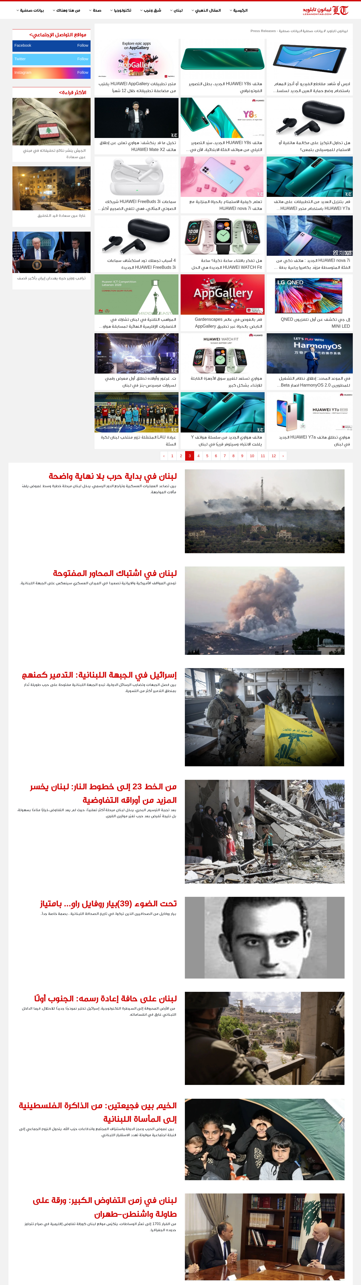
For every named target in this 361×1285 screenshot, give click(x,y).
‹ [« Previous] (164, 456)
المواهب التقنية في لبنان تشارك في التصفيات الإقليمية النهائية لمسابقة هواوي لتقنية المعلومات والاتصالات (138, 326)
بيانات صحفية (312, 31)
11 (263, 456)
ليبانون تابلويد (336, 31)
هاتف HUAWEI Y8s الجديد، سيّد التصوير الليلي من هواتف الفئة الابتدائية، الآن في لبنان (226, 149)
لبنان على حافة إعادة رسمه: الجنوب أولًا (105, 998)
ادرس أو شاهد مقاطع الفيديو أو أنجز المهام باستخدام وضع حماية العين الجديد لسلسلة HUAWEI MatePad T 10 (312, 90)
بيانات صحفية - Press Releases (275, 31)
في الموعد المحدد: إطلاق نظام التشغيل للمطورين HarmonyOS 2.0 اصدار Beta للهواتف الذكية (314, 385)
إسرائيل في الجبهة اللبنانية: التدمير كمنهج (99, 675)
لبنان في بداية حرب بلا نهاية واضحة (112, 476)
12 (274, 456)
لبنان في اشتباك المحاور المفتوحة (114, 573)
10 (252, 456)
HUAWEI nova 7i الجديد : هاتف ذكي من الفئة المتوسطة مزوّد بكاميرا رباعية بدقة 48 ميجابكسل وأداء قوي (311, 267)
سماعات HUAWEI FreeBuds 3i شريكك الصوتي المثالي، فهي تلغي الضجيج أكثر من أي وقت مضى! (139, 208)
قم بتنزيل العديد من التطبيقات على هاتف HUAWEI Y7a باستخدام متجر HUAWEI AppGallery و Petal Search (312, 208)
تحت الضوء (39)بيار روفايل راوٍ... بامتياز (108, 903)
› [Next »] (283, 456)
